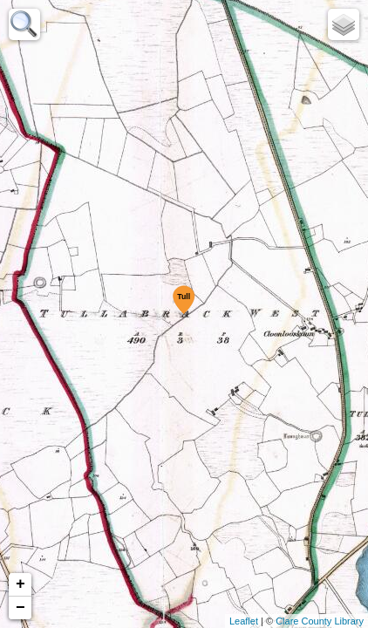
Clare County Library (320, 621)
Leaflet (243, 621)
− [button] (20, 607)
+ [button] (20, 584)
